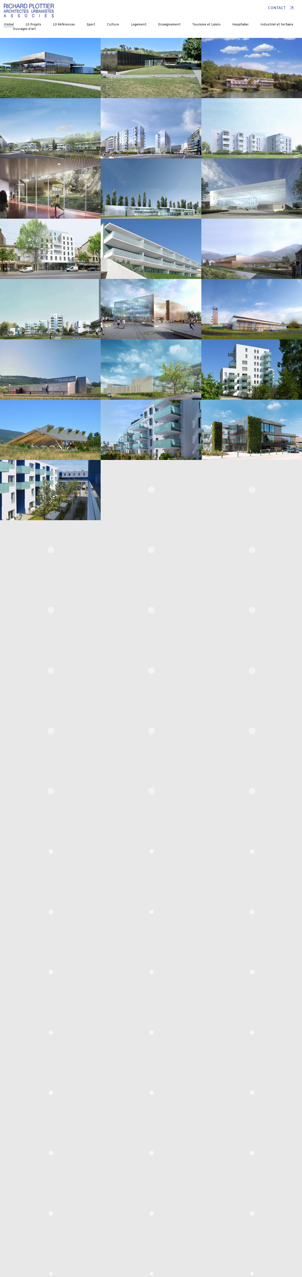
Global (9, 25)
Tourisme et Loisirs (206, 25)
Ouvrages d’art (24, 29)
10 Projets (33, 25)
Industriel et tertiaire (276, 25)
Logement (138, 25)
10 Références (64, 25)
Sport (91, 25)
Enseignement (169, 25)
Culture (113, 25)
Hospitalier (240, 25)
